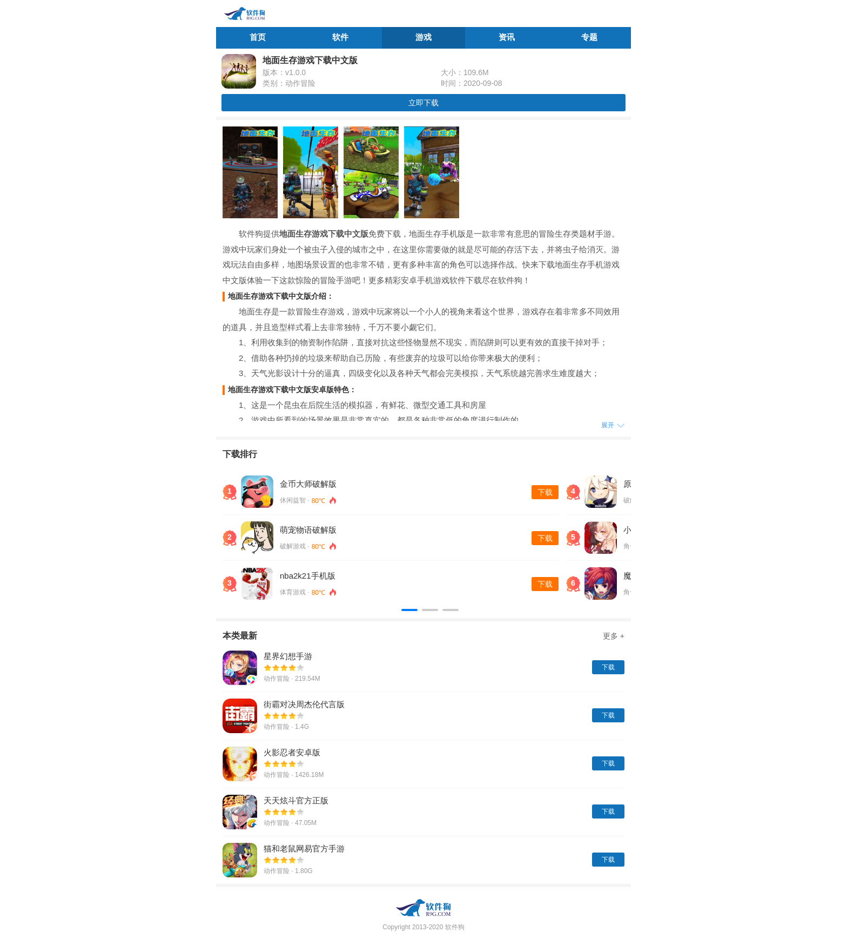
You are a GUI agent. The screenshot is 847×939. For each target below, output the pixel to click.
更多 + (613, 636)
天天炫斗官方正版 (296, 800)
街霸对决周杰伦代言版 (304, 704)
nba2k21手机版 (307, 575)
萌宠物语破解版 (308, 529)
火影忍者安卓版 (292, 752)
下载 (545, 492)
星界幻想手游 (288, 656)
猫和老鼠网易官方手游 (304, 848)
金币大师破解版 (308, 483)
